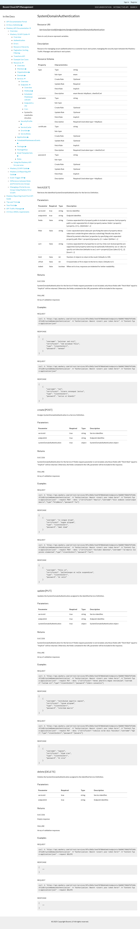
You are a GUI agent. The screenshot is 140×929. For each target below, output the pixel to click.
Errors (16, 43)
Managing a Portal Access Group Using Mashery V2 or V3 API (21, 190)
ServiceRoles (26, 134)
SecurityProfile (26, 121)
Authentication (19, 40)
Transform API (19, 56)
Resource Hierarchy (21, 47)
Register (134, 2)
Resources (18, 63)
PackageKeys (22, 150)
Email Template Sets (25, 153)
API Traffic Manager (14, 208)
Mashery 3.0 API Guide (19, 34)
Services (20, 78)
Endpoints (24, 85)
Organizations (22, 72)
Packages (21, 146)
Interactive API (120, 7)
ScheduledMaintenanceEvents (25, 140)
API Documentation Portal (16, 21)
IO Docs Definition (13, 25)
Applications (22, 137)
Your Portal (10, 205)
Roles (19, 159)
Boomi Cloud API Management (18, 7)
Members (21, 69)
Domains (20, 75)
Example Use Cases (21, 59)
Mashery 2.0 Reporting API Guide (20, 172)
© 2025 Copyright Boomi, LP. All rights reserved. (70, 921)
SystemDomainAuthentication (28, 115)
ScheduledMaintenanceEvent (28, 97)
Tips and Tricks (12, 202)
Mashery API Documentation (17, 28)
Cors (26, 109)
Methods (27, 91)
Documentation (103, 7)
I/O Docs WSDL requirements (17, 212)
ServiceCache (26, 127)
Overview (14, 31)
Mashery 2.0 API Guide (19, 168)
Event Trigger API (17, 178)
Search (133, 7)
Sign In (126, 2)
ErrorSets (24, 130)
